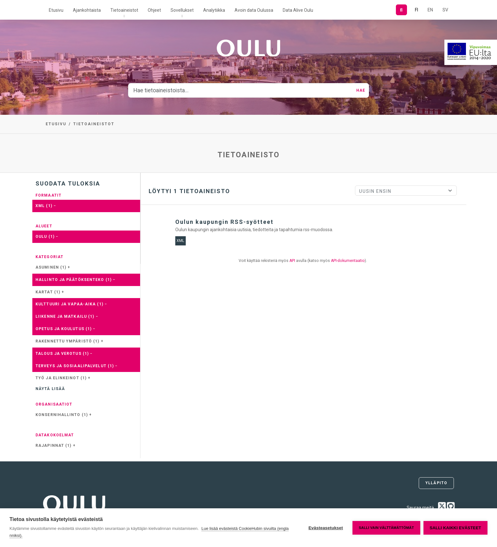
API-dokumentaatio (348, 260)
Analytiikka (214, 10)
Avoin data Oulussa (254, 10)
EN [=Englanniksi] (430, 9)
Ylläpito (436, 483)
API (292, 260)
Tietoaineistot (124, 10)
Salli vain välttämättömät (386, 528)
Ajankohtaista (87, 10)
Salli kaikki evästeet (455, 527)
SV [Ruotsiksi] (445, 9)
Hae (360, 90)
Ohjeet (154, 10)
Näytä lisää (50, 389)
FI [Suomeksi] (416, 9)
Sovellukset (182, 10)
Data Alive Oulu (298, 10)
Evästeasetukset (325, 527)
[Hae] (401, 9)
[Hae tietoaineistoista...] (240, 90)
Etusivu (56, 10)
